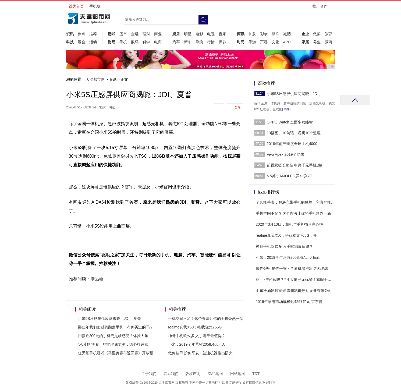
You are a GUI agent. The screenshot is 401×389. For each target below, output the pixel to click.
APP (287, 42)
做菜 (317, 34)
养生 (317, 42)
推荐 (93, 34)
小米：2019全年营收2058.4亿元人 (197, 344)
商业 (158, 34)
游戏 (111, 34)
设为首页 (76, 6)
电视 (211, 34)
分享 (238, 107)
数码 (135, 42)
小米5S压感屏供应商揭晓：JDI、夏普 (109, 318)
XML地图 (215, 374)
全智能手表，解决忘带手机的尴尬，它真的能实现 (297, 202)
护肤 (252, 34)
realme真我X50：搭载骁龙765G (195, 327)
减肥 (287, 34)
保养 (222, 42)
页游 (264, 42)
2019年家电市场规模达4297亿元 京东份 (289, 301)
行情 (211, 42)
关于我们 (149, 374)
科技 (70, 42)
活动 (93, 42)
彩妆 (264, 34)
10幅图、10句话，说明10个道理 (294, 133)
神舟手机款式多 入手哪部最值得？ (197, 336)
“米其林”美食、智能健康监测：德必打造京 (113, 344)
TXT (256, 374)
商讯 (240, 34)
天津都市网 (95, 79)
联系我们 (171, 374)
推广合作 (322, 8)
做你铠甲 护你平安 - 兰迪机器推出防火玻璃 (292, 268)
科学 (146, 42)
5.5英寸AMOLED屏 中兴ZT (290, 176)
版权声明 (192, 374)
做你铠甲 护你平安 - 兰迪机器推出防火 (200, 353)
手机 (123, 42)
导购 (199, 42)
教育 (328, 34)
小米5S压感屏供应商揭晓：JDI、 (294, 93)
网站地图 (237, 374)
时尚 (240, 42)
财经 (111, 42)
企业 (305, 34)
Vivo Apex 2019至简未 (285, 154)
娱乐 (176, 34)
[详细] (286, 109)
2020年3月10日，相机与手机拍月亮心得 (289, 224)
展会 (81, 42)
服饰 (275, 34)
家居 (305, 42)
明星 (187, 34)
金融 (135, 34)
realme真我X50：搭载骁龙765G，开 (286, 235)
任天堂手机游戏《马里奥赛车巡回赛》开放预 (115, 353)
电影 (199, 34)
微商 (328, 42)
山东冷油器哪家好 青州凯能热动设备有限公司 (294, 290)
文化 (275, 42)
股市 (123, 34)
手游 (252, 42)
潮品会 (96, 279)
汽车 (176, 42)
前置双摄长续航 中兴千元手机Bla (294, 165)
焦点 (81, 34)
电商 (158, 42)
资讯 (70, 34)
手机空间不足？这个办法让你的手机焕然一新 (205, 318)
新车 (187, 42)
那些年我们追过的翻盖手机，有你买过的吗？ (115, 327)
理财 (146, 34)
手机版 (95, 6)
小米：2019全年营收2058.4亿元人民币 (288, 257)
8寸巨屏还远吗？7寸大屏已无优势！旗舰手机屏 (295, 279)
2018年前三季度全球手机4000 (292, 144)
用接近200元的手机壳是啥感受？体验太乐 (113, 336)
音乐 (222, 34)
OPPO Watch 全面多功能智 (290, 122)
